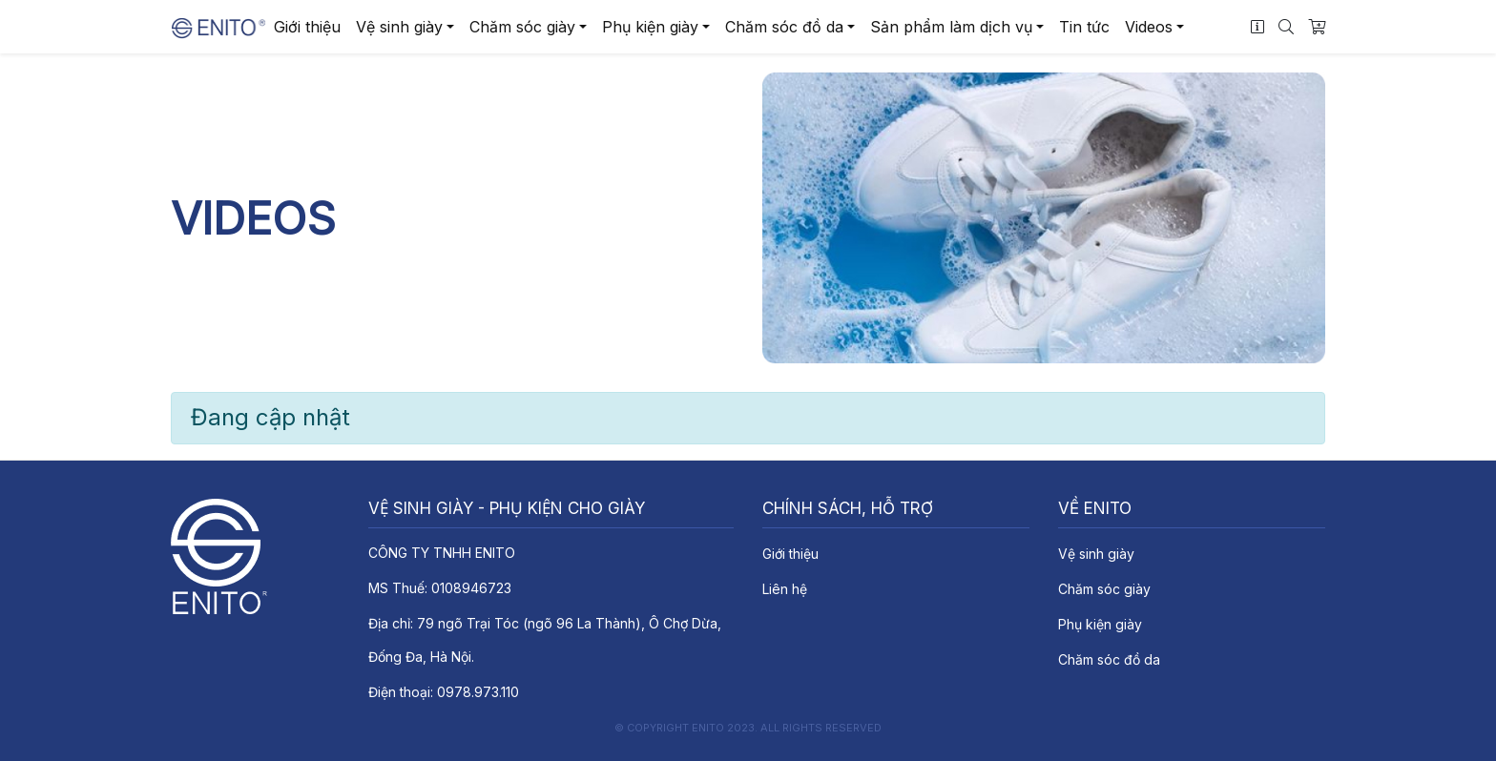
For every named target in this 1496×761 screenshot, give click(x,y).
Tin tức (1084, 26)
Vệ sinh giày (399, 26)
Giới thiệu (307, 26)
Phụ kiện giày (650, 26)
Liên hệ (784, 589)
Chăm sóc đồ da (784, 26)
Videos (1149, 26)
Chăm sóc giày (522, 26)
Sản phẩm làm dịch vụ (951, 26)
